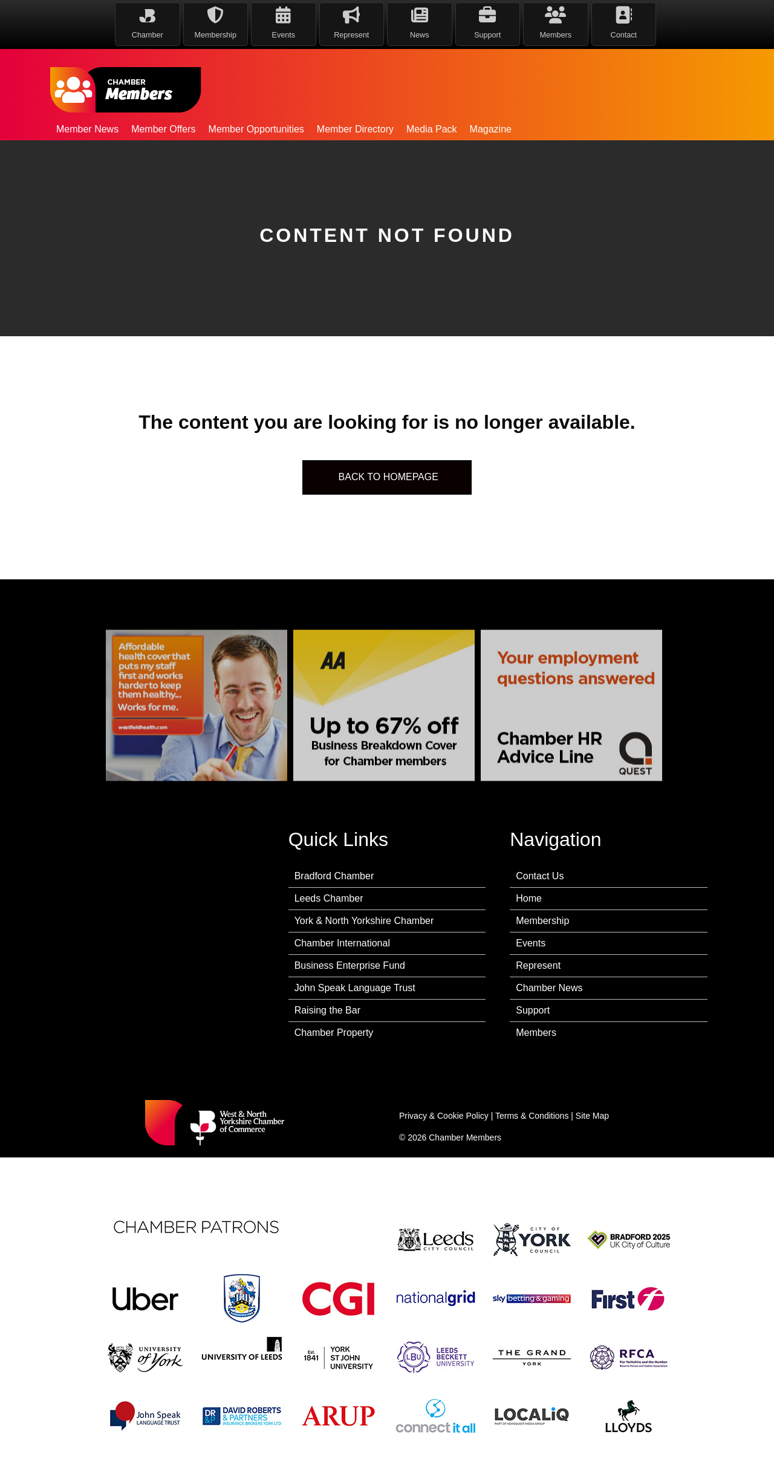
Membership (542, 921)
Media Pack (431, 129)
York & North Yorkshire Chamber (364, 921)
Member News (87, 129)
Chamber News (549, 988)
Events (530, 943)
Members (536, 1032)
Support (533, 1010)
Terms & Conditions (531, 1116)
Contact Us (540, 876)
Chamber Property (334, 1032)
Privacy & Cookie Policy (444, 1116)
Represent (538, 965)
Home (529, 898)
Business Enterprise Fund (349, 965)
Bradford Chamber (334, 876)
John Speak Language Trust (354, 988)
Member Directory (355, 129)
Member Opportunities (256, 129)
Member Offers (163, 129)
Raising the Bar (327, 1010)
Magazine (491, 129)
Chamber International (342, 943)
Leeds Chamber (328, 898)
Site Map (592, 1116)
